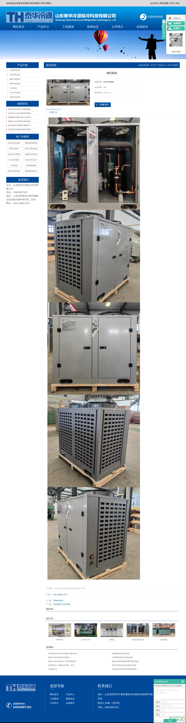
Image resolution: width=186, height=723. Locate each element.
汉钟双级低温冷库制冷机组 (122, 657)
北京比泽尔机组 (14, 154)
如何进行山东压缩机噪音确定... (20, 113)
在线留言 (142, 26)
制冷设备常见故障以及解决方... (20, 125)
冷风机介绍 (52, 669)
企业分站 (154, 3)
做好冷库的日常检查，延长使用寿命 (62, 661)
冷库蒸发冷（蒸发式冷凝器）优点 (61, 665)
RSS (172, 3)
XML (178, 3)
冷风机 (111, 640)
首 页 (153, 65)
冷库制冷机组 (58, 601)
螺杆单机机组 (15, 84)
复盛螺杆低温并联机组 (120, 654)
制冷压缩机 (14, 149)
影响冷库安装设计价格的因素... (20, 109)
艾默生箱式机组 (138, 640)
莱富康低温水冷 (31, 171)
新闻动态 (93, 26)
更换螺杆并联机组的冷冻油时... (20, 117)
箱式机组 (163, 640)
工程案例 (68, 26)
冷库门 (65, 595)
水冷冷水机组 (15, 93)
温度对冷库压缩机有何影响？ (59, 657)
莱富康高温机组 (31, 143)
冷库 (54, 595)
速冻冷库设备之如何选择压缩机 (124, 665)
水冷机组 (13, 88)
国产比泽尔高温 (14, 171)
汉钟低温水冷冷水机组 (61, 604)
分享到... (177, 28)
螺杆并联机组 (15, 79)
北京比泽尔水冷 (31, 160)
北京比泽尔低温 (14, 143)
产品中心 (43, 26)
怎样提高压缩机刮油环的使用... (20, 129)
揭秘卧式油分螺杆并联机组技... (20, 121)
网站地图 (164, 3)
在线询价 (103, 104)
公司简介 (117, 26)
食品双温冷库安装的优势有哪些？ (125, 669)
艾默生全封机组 (31, 154)
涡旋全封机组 (15, 97)
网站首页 (18, 26)
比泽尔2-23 (85, 640)
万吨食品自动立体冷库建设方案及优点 (63, 654)
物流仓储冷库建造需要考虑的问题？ (126, 661)
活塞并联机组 (15, 70)
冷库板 (59, 595)
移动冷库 (59, 640)
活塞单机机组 (15, 75)
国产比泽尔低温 (31, 149)
